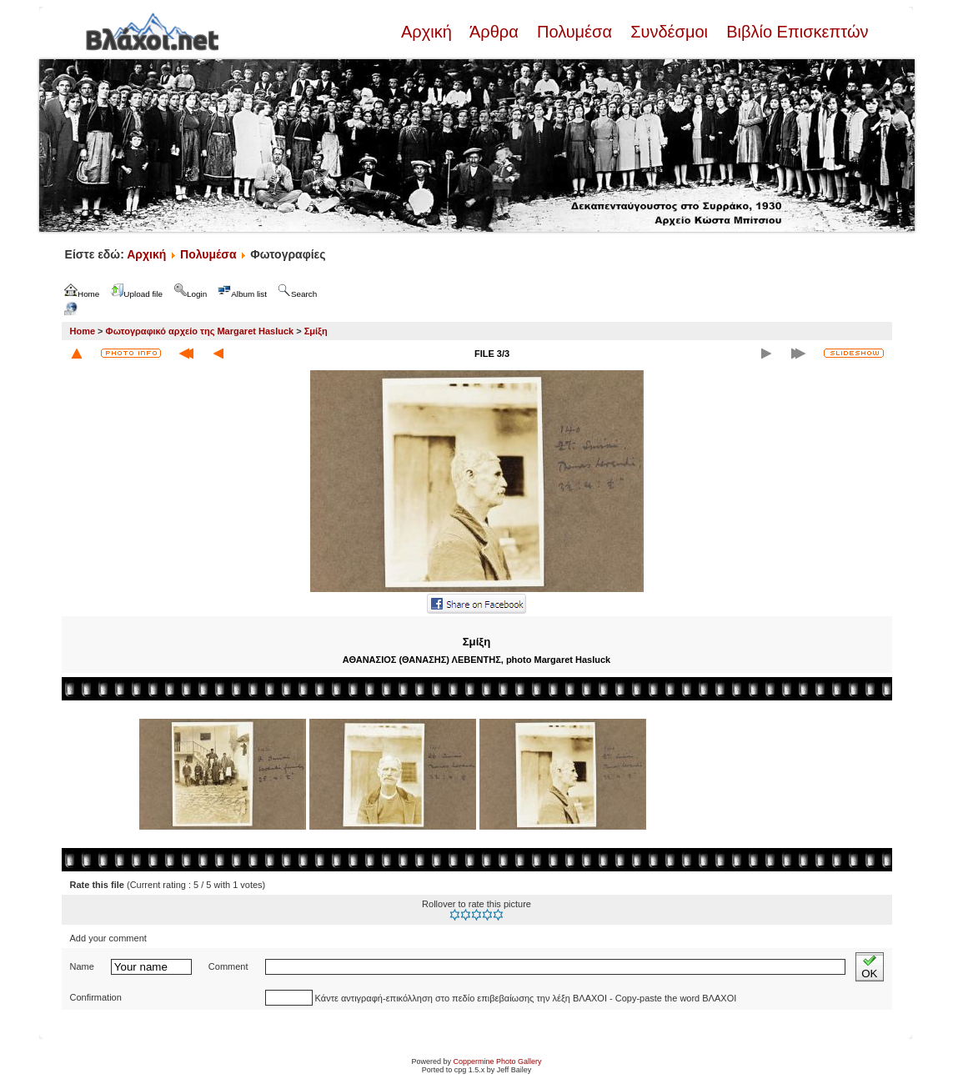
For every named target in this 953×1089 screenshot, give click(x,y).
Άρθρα (494, 32)
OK (869, 967)
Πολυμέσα (574, 32)
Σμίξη (316, 331)
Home (83, 331)
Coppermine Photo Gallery (497, 1061)
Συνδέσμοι (669, 32)
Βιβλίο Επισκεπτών (795, 32)
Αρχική (428, 32)
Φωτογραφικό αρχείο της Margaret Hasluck (200, 331)
